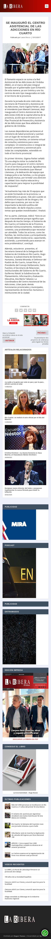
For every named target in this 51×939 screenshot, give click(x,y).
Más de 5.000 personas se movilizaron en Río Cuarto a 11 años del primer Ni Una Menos (28, 806)
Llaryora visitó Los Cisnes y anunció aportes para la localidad (25, 883)
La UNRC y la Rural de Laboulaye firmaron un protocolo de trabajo (22, 871)
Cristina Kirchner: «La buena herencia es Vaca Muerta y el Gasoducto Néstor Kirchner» (23, 454)
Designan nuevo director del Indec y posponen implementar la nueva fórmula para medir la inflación (23, 490)
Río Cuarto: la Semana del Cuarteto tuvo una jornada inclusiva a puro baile (27, 825)
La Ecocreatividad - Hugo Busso (25, 793)
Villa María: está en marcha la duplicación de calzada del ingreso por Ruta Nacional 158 (27, 835)
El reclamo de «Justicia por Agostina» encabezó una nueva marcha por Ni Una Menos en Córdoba (27, 816)
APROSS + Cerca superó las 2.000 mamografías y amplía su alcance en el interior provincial (26, 845)
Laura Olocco (25, 37)
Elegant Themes (19, 936)
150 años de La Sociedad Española (18, 877)
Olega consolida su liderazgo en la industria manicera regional (22, 898)
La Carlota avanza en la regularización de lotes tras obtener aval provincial (27, 854)
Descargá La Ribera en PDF (25, 739)
